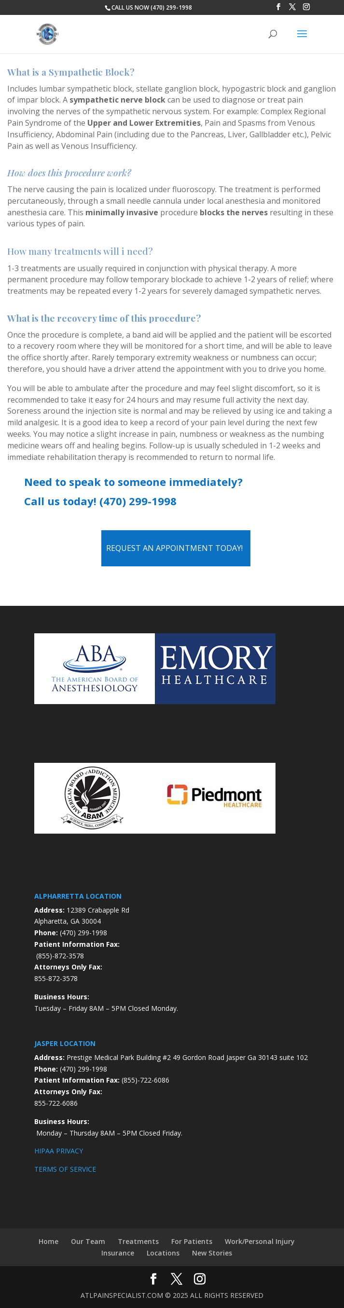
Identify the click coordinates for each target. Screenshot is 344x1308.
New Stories (212, 1252)
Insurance (117, 1252)
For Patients (191, 1241)
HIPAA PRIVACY (58, 1150)
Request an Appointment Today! (174, 548)
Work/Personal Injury (260, 1241)
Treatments (138, 1241)
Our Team (88, 1241)
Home (48, 1241)
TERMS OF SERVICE (65, 1169)
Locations (163, 1252)
